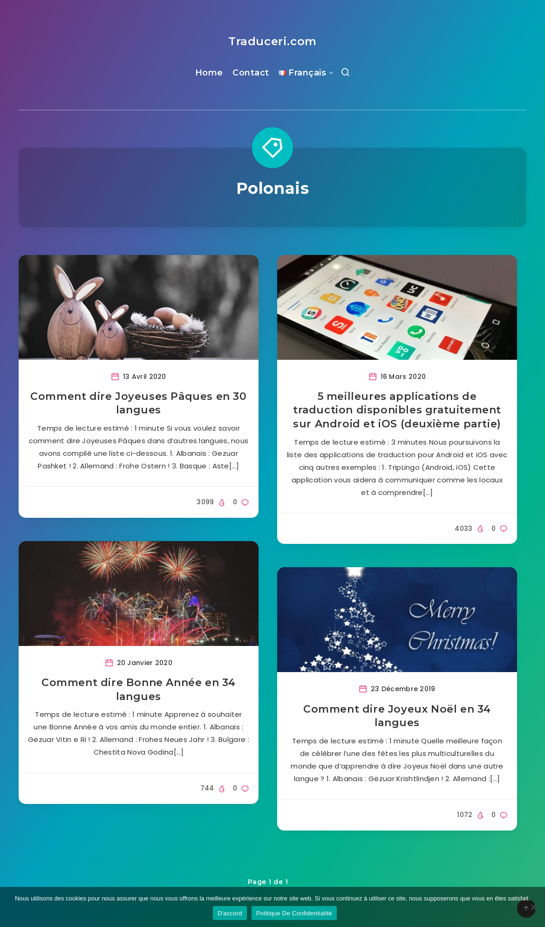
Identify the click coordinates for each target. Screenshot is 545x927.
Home (209, 73)
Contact (250, 73)
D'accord (230, 913)
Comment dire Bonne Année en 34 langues (138, 689)
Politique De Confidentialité (294, 913)
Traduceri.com (272, 41)
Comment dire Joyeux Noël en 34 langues (397, 716)
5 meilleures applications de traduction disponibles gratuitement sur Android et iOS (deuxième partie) (397, 410)
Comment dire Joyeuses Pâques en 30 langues (138, 403)
